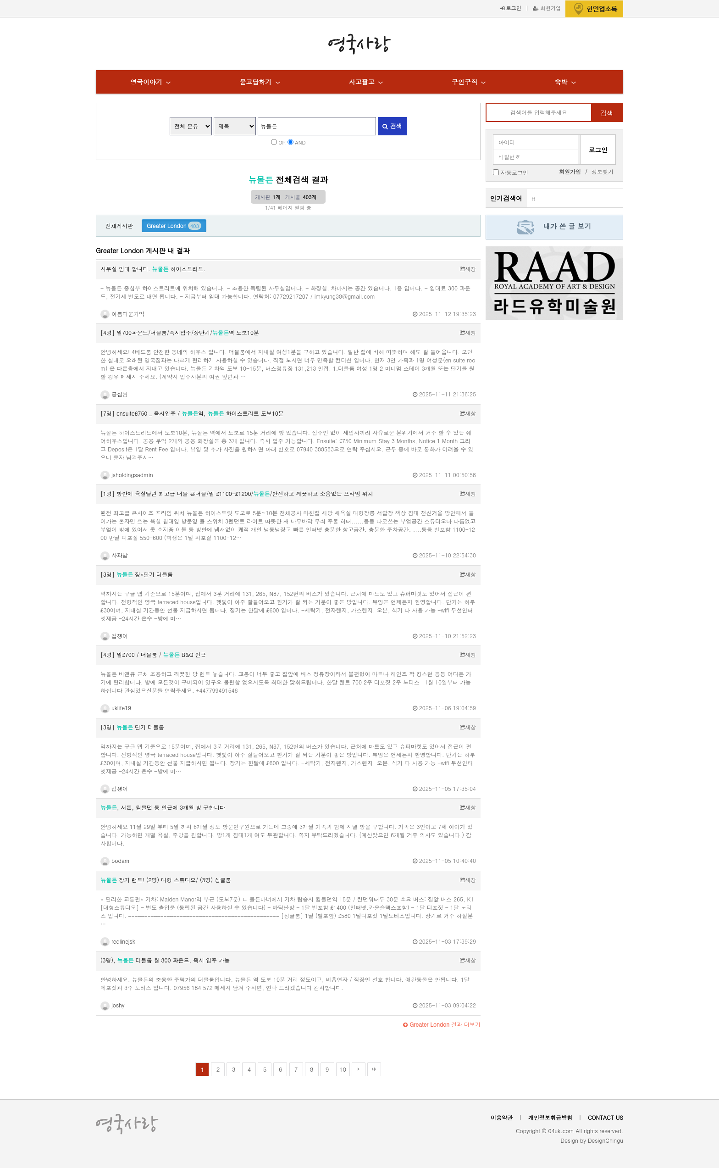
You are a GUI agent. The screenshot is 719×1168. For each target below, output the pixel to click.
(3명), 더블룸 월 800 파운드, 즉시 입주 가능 (165, 960)
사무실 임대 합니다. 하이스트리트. (152, 269)
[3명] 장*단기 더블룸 (136, 574)
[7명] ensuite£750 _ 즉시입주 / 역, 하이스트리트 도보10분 (192, 413)
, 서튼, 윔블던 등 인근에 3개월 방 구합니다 (162, 807)
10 (342, 1069)
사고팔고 (362, 81)
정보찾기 (603, 171)
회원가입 (547, 7)
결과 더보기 (442, 1024)
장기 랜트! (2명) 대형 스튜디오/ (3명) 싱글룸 (165, 880)
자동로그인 (514, 172)
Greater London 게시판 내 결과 (143, 250)
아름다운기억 (122, 313)
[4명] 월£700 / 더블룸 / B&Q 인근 (153, 654)
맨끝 (374, 1069)
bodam (115, 860)
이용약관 (502, 1117)
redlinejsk (117, 941)
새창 (468, 269)
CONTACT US (605, 1117)
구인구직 (464, 81)
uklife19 (115, 708)
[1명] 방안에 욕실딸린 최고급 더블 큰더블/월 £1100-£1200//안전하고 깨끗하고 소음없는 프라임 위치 (236, 493)
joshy (112, 1005)
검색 (392, 126)
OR (282, 142)
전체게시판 (119, 225)
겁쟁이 (114, 636)
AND (300, 142)
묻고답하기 (255, 81)
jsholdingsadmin (126, 474)
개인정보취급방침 (550, 1117)
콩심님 (114, 394)
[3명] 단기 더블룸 (132, 727)
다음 (358, 1069)
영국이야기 (146, 81)
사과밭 (114, 555)
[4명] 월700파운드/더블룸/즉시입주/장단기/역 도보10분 (179, 332)
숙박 (560, 81)
